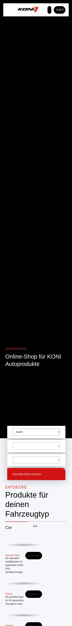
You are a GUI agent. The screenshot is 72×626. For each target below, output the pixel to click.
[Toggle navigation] (11, 10)
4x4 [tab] (35, 526)
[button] (49, 10)
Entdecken (34, 555)
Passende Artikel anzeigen (26, 474)
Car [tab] (8, 527)
